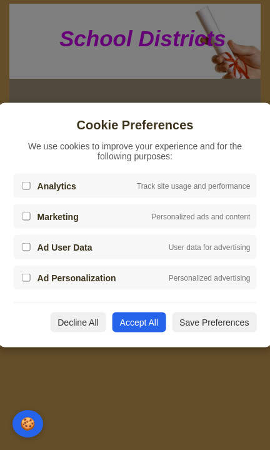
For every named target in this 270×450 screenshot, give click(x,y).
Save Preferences (214, 323)
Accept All (139, 323)
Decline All (78, 323)
